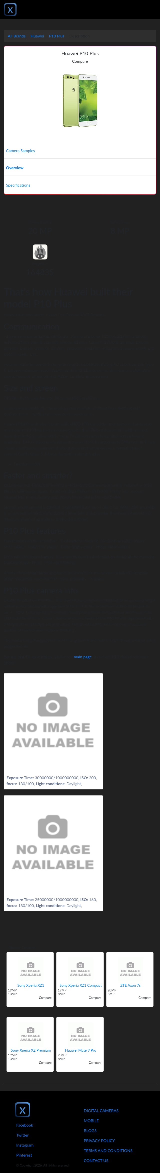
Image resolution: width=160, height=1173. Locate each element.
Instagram (25, 1145)
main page (83, 656)
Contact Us (96, 1160)
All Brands (17, 35)
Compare (80, 61)
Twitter (22, 1135)
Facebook (24, 1125)
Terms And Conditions (108, 1150)
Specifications (18, 185)
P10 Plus (56, 35)
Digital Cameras (101, 1110)
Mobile (91, 1120)
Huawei (37, 35)
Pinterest (24, 1155)
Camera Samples (20, 150)
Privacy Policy (99, 1140)
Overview (15, 167)
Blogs (90, 1130)
